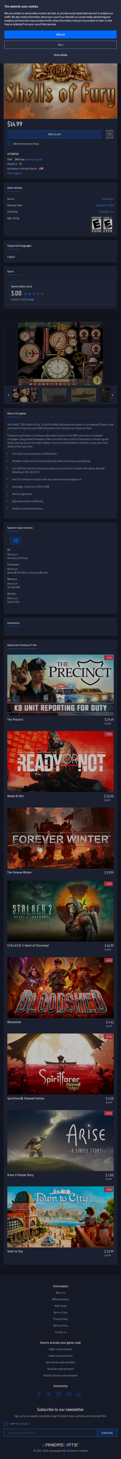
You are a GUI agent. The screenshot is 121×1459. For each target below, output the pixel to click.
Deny (60, 45)
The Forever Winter (19, 872)
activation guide (34, 159)
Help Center (60, 1306)
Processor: (13, 564)
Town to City (15, 1251)
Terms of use (60, 1312)
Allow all (60, 34)
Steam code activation (61, 1356)
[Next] (112, 395)
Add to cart (54, 134)
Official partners (60, 1299)
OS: (9, 550)
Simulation (108, 199)
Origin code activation (60, 1349)
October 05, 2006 (105, 205)
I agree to (20, 1423)
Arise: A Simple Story (20, 1175)
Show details (61, 55)
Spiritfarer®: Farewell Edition (26, 1098)
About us (61, 1293)
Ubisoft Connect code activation (60, 1375)
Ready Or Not (15, 796)
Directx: (11, 594)
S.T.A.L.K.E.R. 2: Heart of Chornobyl (28, 945)
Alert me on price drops (26, 144)
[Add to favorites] (110, 134)
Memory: (12, 579)
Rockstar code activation (60, 1369)
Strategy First (106, 212)
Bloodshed (14, 1022)
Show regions (14, 173)
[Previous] (8, 395)
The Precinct (15, 719)
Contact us (60, 1332)
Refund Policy (60, 1325)
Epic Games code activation (60, 1362)
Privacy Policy (60, 1319)
